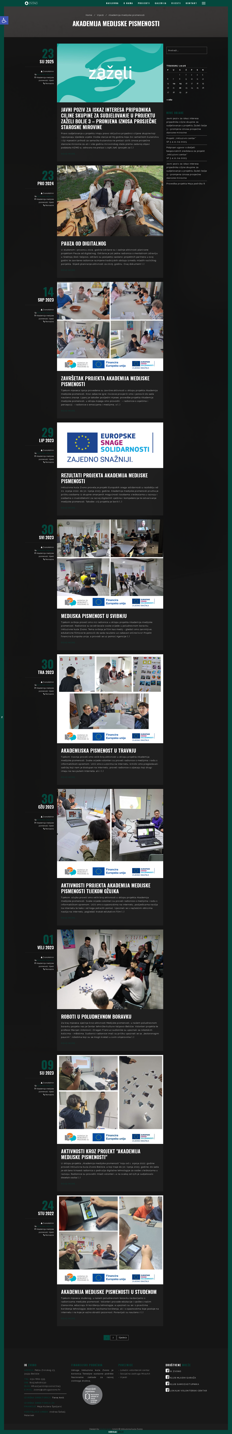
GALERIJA (161, 3)
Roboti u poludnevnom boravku (96, 1016)
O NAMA (128, 3)
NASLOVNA (112, 3)
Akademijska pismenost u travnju (98, 750)
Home (89, 15)
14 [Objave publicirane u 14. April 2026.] (174, 83)
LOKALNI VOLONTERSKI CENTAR (188, 1363)
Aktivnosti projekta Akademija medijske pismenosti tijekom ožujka (105, 888)
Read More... (69, 154)
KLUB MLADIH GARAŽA (183, 1351)
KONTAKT (191, 3)
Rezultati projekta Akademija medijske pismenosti (104, 478)
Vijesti (100, 15)
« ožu (169, 99)
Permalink (49, 83)
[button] (4, 20)
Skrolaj (116, 1431)
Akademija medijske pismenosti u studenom (109, 1291)
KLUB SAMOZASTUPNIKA (184, 1357)
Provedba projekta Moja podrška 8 (185, 183)
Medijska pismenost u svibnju (94, 615)
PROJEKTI (144, 3)
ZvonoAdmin (48, 71)
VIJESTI (176, 3)
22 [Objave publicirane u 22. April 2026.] (180, 88)
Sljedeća (123, 1337)
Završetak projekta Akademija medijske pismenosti (105, 381)
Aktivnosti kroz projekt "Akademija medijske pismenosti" (100, 1154)
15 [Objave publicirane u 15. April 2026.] (180, 83)
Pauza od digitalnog (83, 243)
